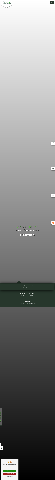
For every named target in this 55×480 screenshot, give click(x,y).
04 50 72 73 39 (27, 287)
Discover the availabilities (27, 295)
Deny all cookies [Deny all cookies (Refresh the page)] (9, 473)
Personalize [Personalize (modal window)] (10, 476)
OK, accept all (9, 470)
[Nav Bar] (52, 2)
